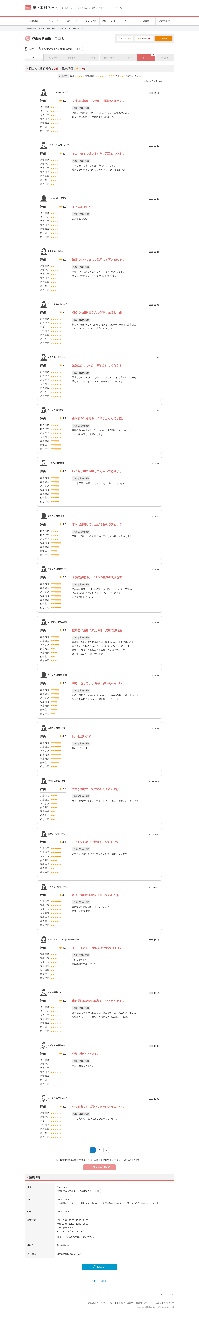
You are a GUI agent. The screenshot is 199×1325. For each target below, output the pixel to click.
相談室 (146, 21)
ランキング (53, 21)
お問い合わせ (156, 1303)
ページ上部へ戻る (166, 1294)
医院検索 (34, 21)
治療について (71, 21)
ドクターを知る (90, 21)
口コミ (127, 21)
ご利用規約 (120, 1303)
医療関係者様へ (165, 21)
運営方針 (130, 1303)
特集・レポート (109, 21)
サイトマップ (168, 1303)
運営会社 (91, 1303)
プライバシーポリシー (106, 1303)
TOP (94, 1281)
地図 (79, 49)
